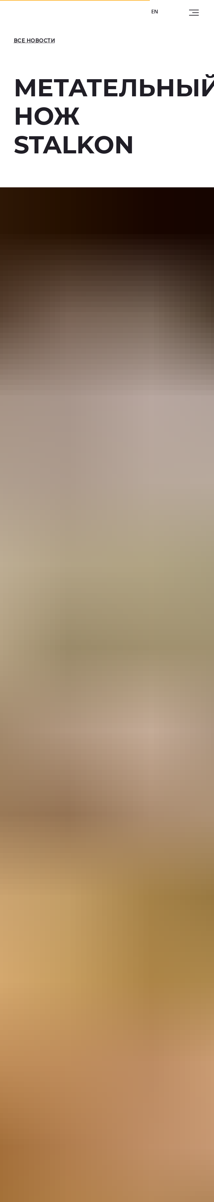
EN (154, 11)
